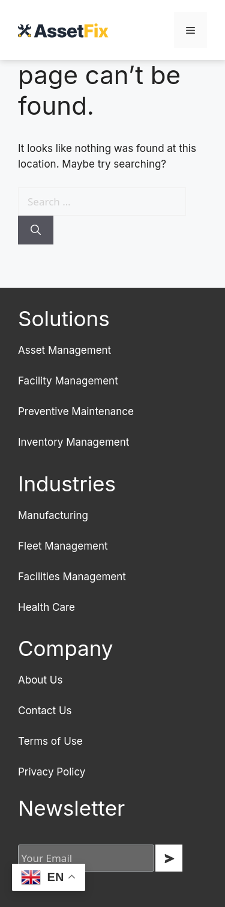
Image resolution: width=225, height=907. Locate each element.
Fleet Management (63, 546)
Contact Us (45, 711)
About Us (40, 680)
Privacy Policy (51, 772)
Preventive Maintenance (76, 411)
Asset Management (64, 350)
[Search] (35, 230)
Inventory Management (73, 442)
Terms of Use (50, 741)
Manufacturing (53, 515)
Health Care (46, 607)
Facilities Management (72, 577)
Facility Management (68, 381)
